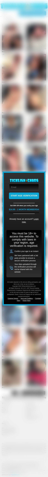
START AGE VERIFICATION (24, 196)
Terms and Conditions (26, 298)
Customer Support (13, 298)
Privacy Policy (26, 300)
